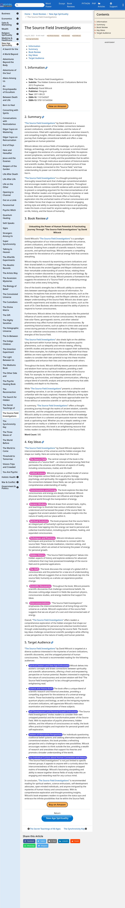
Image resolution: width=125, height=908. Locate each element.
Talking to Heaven (7, 250)
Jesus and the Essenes (9, 159)
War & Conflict (8, 482)
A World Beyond (10, 54)
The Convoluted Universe (10, 295)
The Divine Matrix (8, 308)
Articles (101, 5)
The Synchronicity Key (9, 424)
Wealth (5, 28)
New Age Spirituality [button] (57, 818)
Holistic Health (9, 477)
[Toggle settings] (123, 5)
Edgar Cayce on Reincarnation (10, 138)
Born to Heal (9, 105)
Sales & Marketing (7, 23)
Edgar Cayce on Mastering (10, 130)
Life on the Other (8, 185)
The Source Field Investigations (10, 414)
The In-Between (10, 336)
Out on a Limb (9, 200)
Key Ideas (33, 55)
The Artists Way (10, 273)
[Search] (30, 5)
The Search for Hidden (10, 398)
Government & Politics (9, 487)
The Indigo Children (8, 342)
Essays (62, 3)
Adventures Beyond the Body (8, 62)
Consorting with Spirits (10, 111)
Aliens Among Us (9, 79)
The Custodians (10, 302)
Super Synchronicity (9, 242)
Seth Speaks (8, 223)
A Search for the (10, 49)
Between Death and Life (10, 98)
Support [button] (113, 5)
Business (6, 13)
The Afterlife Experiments (9, 258)
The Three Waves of (7, 433)
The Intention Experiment (9, 350)
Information (34, 46)
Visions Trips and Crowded (9, 465)
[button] (17, 13)
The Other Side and (10, 374)
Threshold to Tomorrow (9, 457)
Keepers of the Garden (10, 167)
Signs (5, 228)
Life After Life (9, 179)
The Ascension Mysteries (10, 279)
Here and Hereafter (7, 151)
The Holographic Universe (11, 329)
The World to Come (9, 449)
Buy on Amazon (57, 804)
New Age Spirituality (7, 44)
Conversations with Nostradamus (9, 121)
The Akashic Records (8, 266)
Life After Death (10, 174)
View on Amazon (57, 106)
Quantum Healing (7, 216)
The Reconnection (9, 390)
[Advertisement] (109, 81)
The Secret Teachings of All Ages (45, 829)
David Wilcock (76, 35)
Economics (7, 18)
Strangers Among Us (8, 234)
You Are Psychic (10, 472)
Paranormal (8, 205)
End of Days (8, 145)
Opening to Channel (8, 193)
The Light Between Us (8, 358)
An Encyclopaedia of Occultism (9, 89)
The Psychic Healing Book (9, 382)
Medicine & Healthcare (7, 39)
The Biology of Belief (9, 287)
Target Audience (36, 58)
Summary (33, 49)
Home (27, 14)
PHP (94, 3)
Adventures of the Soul (9, 71)
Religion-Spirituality (7, 34)
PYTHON (86, 3)
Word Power (49, 5)
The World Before (8, 441)
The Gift (6, 315)
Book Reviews (71, 5)
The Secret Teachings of (9, 406)
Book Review (35, 52)
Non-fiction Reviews (53, 35)
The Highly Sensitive (8, 321)
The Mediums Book (9, 366)
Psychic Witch (9, 210)
